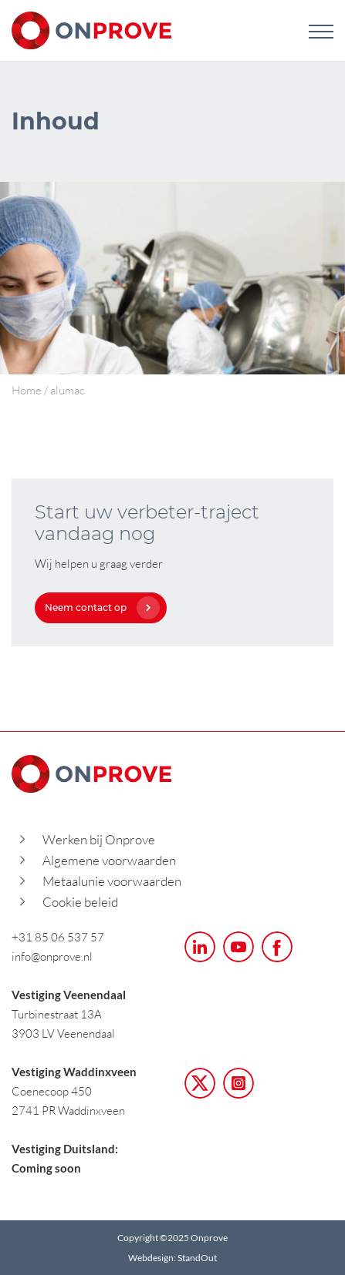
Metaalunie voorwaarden (111, 881)
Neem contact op (98, 607)
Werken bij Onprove (98, 839)
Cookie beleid (80, 902)
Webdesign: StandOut (172, 1257)
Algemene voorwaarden (109, 860)
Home (27, 390)
